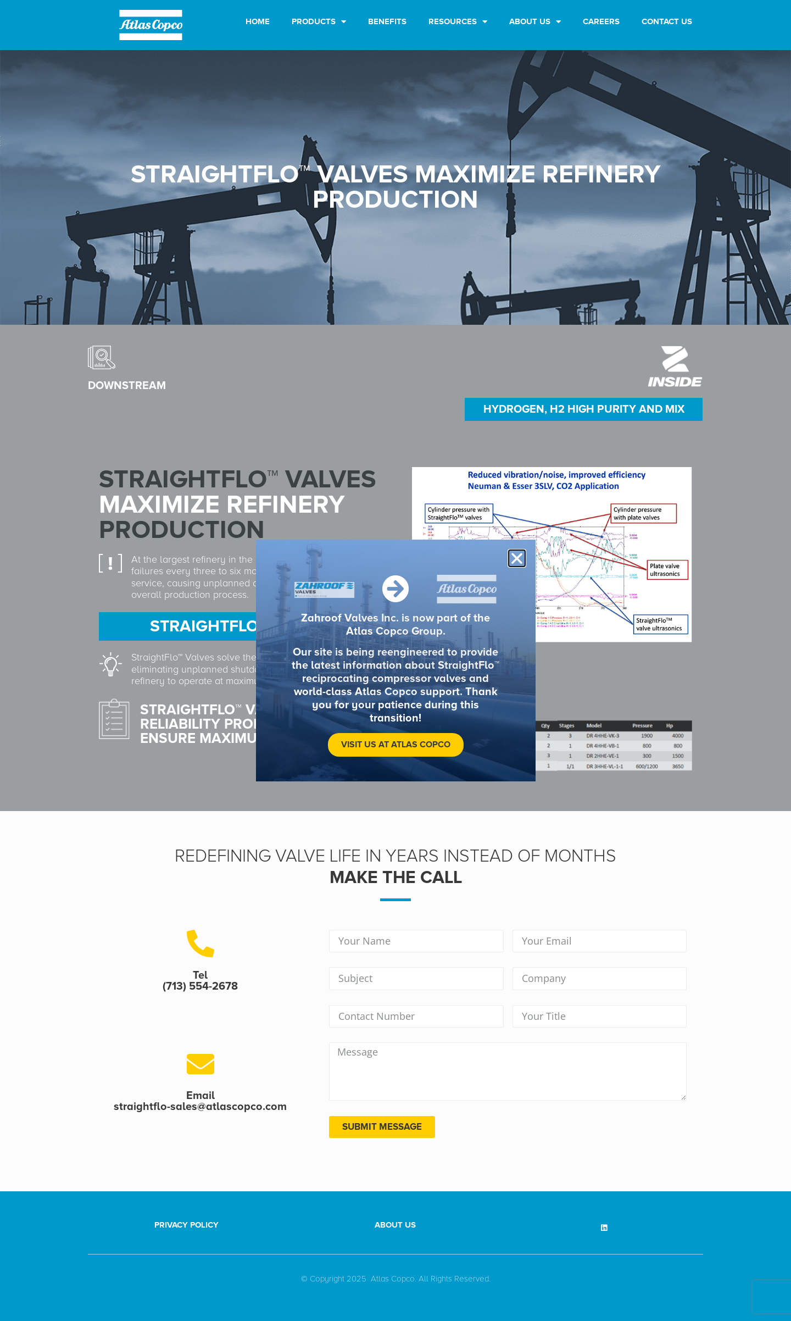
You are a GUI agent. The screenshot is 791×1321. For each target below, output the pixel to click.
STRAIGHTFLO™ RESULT (239, 626)
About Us (535, 21)
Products (319, 21)
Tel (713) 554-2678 (200, 981)
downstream (127, 385)
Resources (457, 21)
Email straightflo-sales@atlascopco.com (200, 1101)
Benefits (387, 21)
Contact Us (667, 21)
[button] (517, 558)
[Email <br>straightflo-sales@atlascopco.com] (200, 1064)
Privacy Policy (186, 1225)
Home (258, 21)
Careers (601, 21)
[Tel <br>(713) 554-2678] (200, 943)
